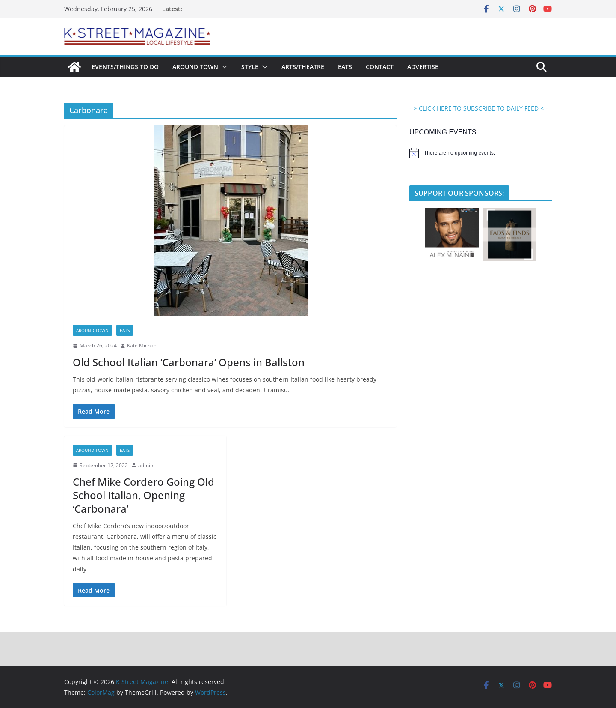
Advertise (422, 67)
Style (249, 67)
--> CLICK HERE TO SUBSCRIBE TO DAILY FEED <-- (478, 108)
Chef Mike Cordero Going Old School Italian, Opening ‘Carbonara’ (143, 495)
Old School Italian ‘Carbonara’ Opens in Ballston (189, 362)
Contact (380, 67)
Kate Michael (142, 345)
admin (145, 465)
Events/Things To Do (125, 67)
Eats (345, 67)
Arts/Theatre (302, 67)
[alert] (480, 153)
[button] (223, 67)
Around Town (195, 67)
